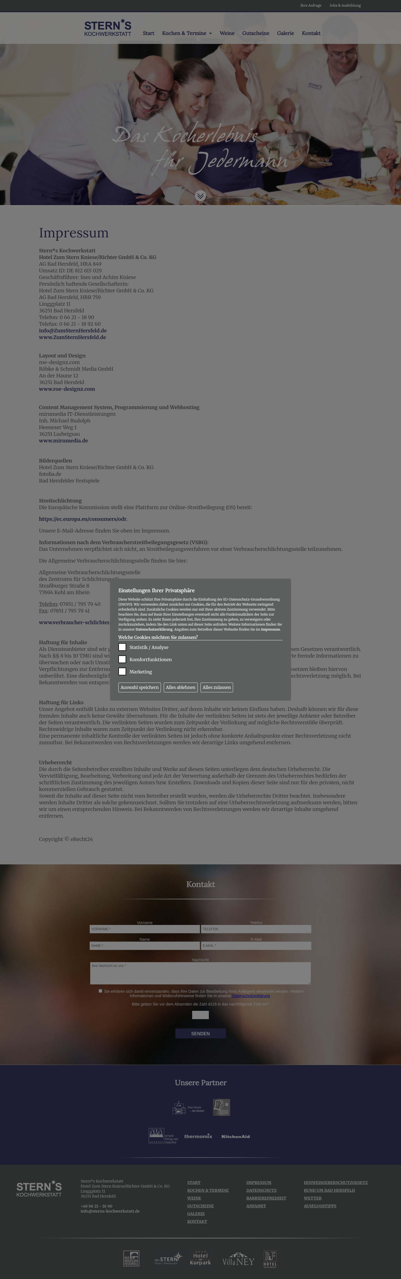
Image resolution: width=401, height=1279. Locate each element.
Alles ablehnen (180, 687)
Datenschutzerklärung (154, 629)
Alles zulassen (217, 687)
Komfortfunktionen (150, 659)
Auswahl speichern (140, 687)
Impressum (270, 629)
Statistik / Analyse (148, 647)
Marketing (140, 672)
